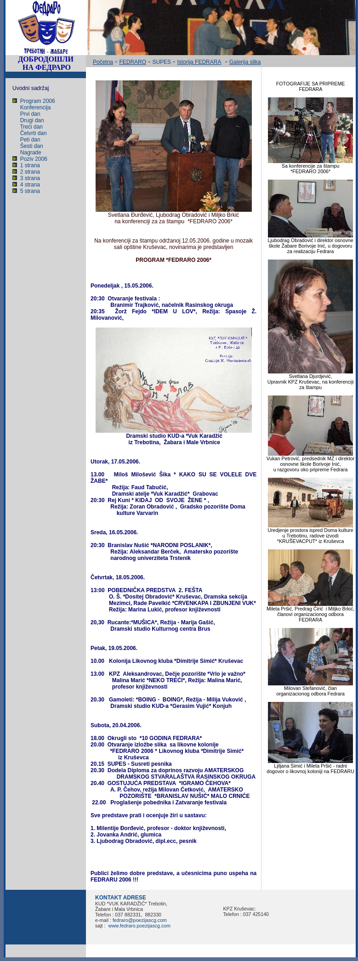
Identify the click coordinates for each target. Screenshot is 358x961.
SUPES (161, 62)
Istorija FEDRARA (199, 62)
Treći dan (31, 127)
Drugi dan (32, 120)
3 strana (30, 178)
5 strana (30, 191)
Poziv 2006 (33, 159)
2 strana (30, 172)
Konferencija (35, 107)
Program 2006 (37, 101)
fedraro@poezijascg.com (140, 920)
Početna (103, 62)
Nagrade (30, 152)
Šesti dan (31, 146)
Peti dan (30, 139)
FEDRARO (132, 62)
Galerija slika (245, 62)
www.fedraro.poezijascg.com (138, 925)
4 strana (30, 184)
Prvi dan (30, 114)
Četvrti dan (33, 133)
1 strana (30, 165)
